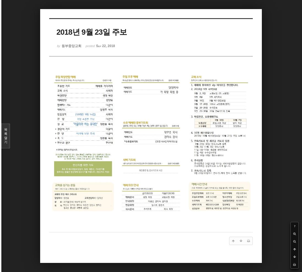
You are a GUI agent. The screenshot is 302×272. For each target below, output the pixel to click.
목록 (5, 136)
